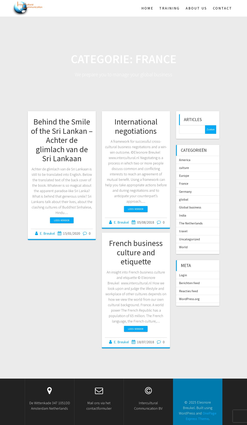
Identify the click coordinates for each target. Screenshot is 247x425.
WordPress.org (189, 299)
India (182, 215)
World (183, 247)
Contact (222, 8)
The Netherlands (191, 223)
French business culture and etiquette (136, 252)
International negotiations (135, 126)
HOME (147, 8)
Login (183, 275)
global (183, 199)
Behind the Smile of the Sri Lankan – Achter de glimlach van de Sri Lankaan (62, 140)
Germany (185, 191)
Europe (184, 176)
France (183, 183)
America (184, 160)
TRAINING (169, 8)
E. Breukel (47, 233)
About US (196, 8)
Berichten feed (189, 283)
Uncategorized (189, 239)
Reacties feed (188, 291)
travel (183, 231)
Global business (190, 207)
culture (184, 168)
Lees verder (62, 220)
